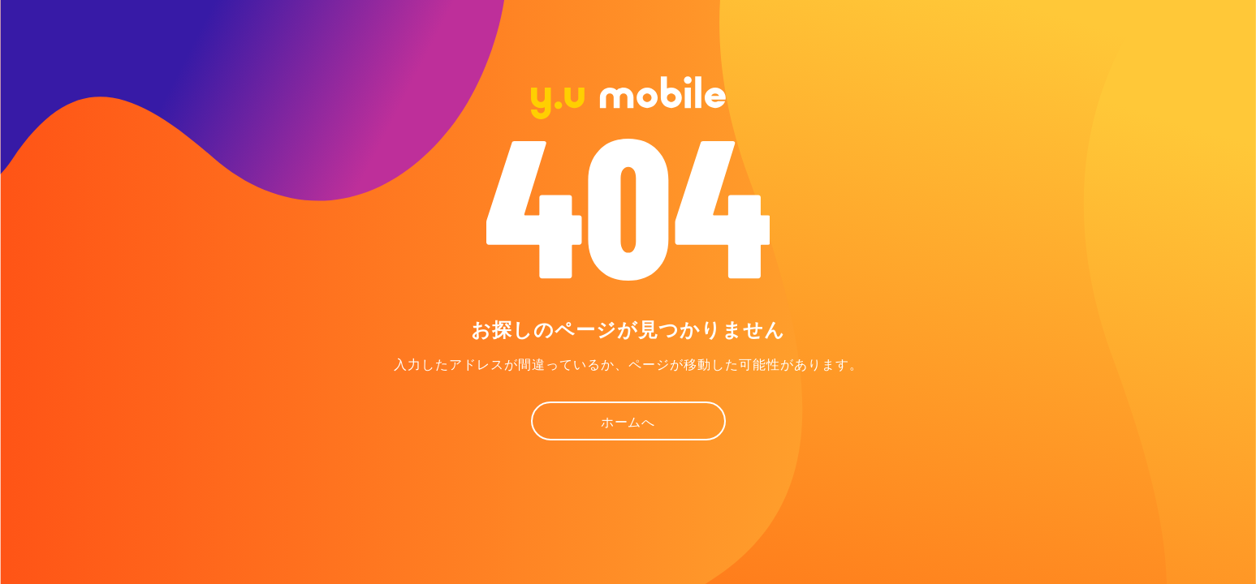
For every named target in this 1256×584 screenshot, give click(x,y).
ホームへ (628, 422)
